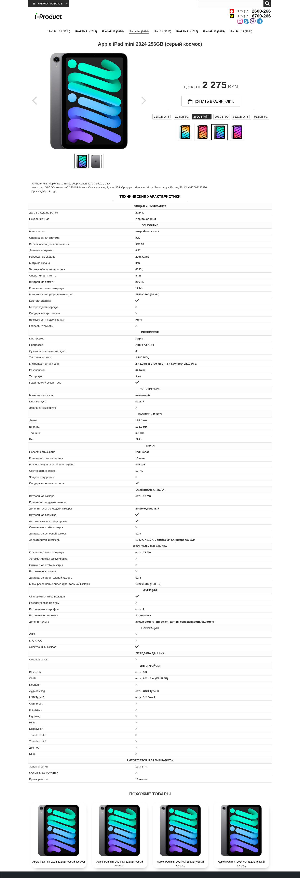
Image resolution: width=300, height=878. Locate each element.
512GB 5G (261, 116)
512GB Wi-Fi (241, 116)
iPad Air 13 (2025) (214, 31)
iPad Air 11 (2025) (187, 31)
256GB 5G (221, 116)
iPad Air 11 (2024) (86, 31)
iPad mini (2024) (139, 31)
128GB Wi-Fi (162, 116)
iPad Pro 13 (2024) (241, 31)
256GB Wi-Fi (201, 116)
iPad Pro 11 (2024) (59, 31)
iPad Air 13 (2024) (113, 31)
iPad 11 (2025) (162, 31)
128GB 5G (182, 116)
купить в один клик (211, 101)
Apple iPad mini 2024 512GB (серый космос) (58, 861)
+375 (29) (250, 11)
